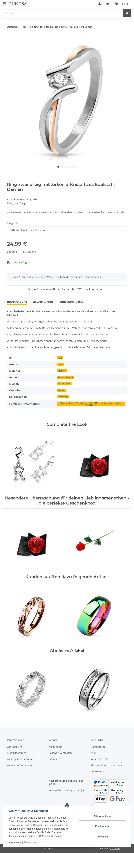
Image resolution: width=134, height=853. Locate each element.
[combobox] (67, 230)
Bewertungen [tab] (43, 301)
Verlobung (63, 396)
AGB (93, 753)
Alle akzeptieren (102, 816)
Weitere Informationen (92, 289)
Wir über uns (14, 746)
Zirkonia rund (64, 384)
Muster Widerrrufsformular (107, 765)
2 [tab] (62, 167)
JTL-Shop (116, 848)
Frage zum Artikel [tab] (71, 301)
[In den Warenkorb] (10, 38)
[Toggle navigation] (4, 2)
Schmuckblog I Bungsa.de (67, 790)
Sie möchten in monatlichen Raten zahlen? (67, 289)
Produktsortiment (17, 753)
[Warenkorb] (121, 3)
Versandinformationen (20, 765)
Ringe (23, 203)
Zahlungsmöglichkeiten (20, 759)
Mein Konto (55, 746)
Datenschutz (98, 746)
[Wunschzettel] (108, 3)
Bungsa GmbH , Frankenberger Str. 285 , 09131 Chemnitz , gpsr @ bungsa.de (91, 404)
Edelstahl (62, 371)
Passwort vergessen (60, 753)
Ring (60, 358)
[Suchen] (63, 13)
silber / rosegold (65, 377)
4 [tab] (69, 167)
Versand (31, 251)
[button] (100, 3)
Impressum (97, 771)
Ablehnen (102, 836)
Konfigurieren (102, 826)
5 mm (60, 364)
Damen (61, 390)
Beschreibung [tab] (17, 301)
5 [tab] (72, 167)
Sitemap (53, 759)
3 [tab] (65, 167)
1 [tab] (58, 167)
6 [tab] (76, 167)
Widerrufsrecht (100, 759)
